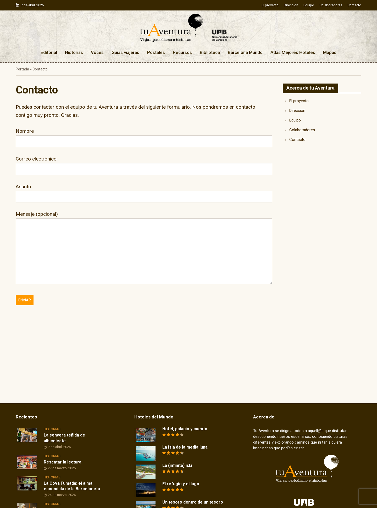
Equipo (308, 5)
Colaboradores (330, 5)
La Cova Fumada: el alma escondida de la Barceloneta (72, 486)
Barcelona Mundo (245, 52)
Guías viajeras (125, 52)
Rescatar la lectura (62, 462)
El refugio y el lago (180, 483)
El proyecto (270, 5)
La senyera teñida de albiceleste (64, 438)
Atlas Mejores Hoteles (292, 52)
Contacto (354, 5)
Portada (22, 69)
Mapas (329, 52)
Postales (156, 52)
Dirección (291, 5)
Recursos (182, 52)
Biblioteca (210, 52)
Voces (97, 52)
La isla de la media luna (185, 447)
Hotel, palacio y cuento (184, 428)
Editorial (49, 52)
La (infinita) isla (177, 465)
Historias (74, 52)
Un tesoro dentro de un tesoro (192, 502)
